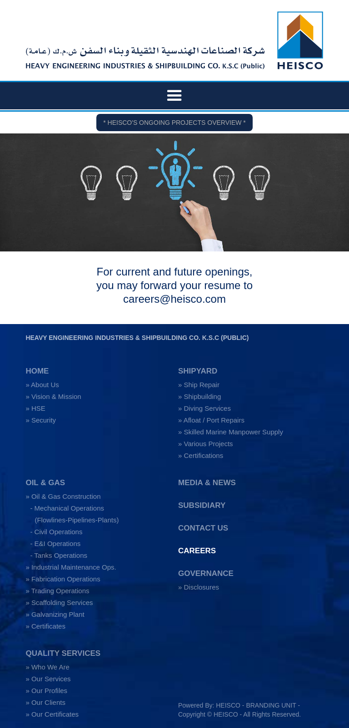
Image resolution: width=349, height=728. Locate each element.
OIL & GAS (45, 482)
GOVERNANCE (206, 573)
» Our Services (47, 679)
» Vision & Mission (53, 396)
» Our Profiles (46, 690)
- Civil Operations (56, 532)
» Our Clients (45, 702)
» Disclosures (198, 587)
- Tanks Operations (58, 555)
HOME (37, 371)
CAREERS (197, 550)
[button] (174, 95)
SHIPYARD (197, 371)
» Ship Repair (198, 385)
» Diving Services (204, 408)
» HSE (35, 408)
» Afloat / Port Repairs (211, 420)
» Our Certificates (52, 714)
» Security (40, 420)
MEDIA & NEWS (207, 482)
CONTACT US (203, 528)
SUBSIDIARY (201, 505)
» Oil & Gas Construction (62, 496)
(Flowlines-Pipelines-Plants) (77, 520)
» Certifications (200, 455)
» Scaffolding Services (59, 602)
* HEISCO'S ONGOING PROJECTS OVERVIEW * (174, 122)
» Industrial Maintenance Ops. (70, 567)
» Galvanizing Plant (54, 614)
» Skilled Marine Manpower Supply (230, 432)
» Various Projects (205, 444)
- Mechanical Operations (67, 508)
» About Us (42, 385)
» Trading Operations (57, 591)
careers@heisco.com (174, 299)
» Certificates (45, 626)
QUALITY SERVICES (62, 653)
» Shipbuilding (199, 396)
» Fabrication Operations (62, 579)
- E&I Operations (55, 543)
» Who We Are (47, 667)
